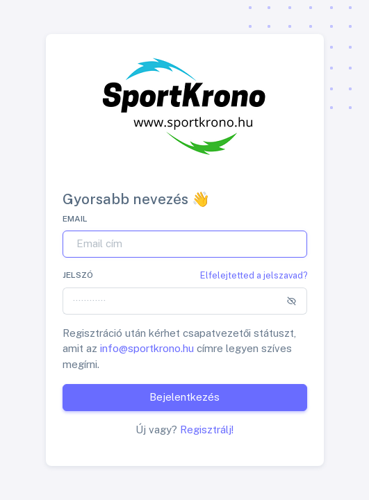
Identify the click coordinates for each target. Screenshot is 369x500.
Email (75, 219)
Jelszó (78, 275)
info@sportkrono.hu (147, 348)
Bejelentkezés (184, 397)
